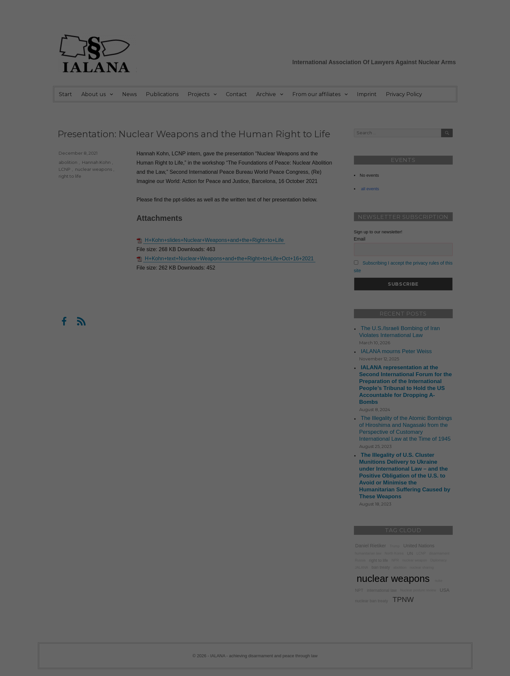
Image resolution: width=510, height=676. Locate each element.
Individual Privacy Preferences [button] (255, 162)
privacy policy (250, 78)
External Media (316, 100)
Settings (234, 85)
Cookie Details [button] (255, 177)
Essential (184, 100)
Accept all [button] (255, 123)
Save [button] (255, 143)
